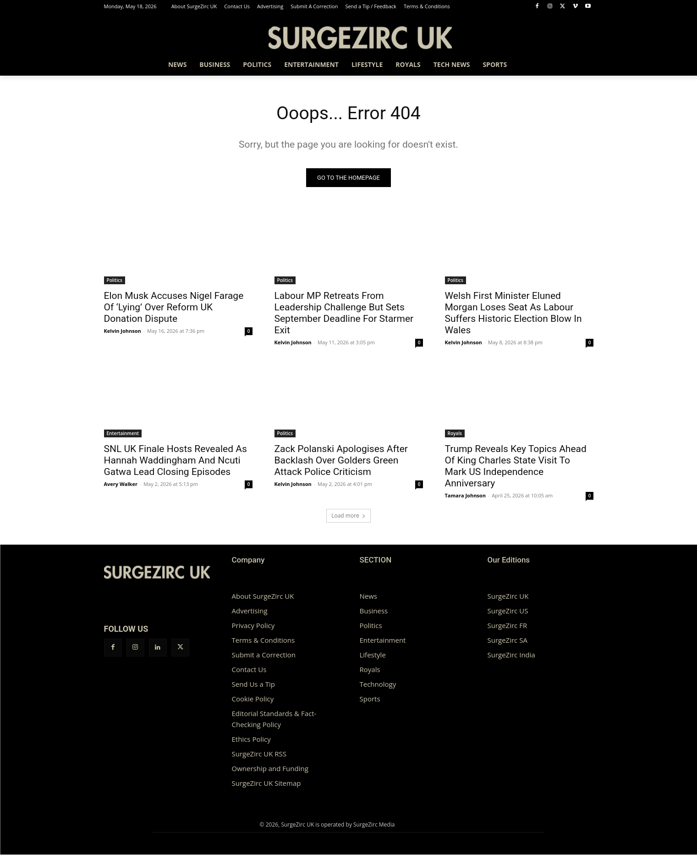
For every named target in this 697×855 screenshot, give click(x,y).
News (369, 596)
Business (374, 611)
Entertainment (123, 433)
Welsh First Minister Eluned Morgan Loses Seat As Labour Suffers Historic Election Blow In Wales (513, 313)
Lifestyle (373, 655)
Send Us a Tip (253, 684)
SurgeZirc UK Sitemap (266, 783)
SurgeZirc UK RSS (259, 754)
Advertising (250, 611)
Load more (348, 516)
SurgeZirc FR (507, 625)
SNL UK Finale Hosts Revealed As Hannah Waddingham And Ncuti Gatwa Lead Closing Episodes (175, 461)
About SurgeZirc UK (263, 596)
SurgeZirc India (511, 655)
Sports (370, 699)
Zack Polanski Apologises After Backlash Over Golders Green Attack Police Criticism (341, 461)
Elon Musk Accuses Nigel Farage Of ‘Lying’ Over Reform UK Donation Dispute (174, 308)
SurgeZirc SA (507, 640)
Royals (455, 433)
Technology (378, 684)
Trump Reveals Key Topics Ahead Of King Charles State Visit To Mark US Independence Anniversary (516, 466)
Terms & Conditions (263, 640)
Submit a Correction (264, 655)
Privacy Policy (253, 625)
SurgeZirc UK (508, 596)
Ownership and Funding (270, 768)
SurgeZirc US (508, 611)
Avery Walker (120, 484)
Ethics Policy (251, 739)
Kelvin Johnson (122, 331)
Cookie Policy (253, 699)
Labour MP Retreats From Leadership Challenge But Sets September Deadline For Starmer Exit (344, 313)
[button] (582, 65)
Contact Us (249, 669)
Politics (114, 280)
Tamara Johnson (465, 495)
